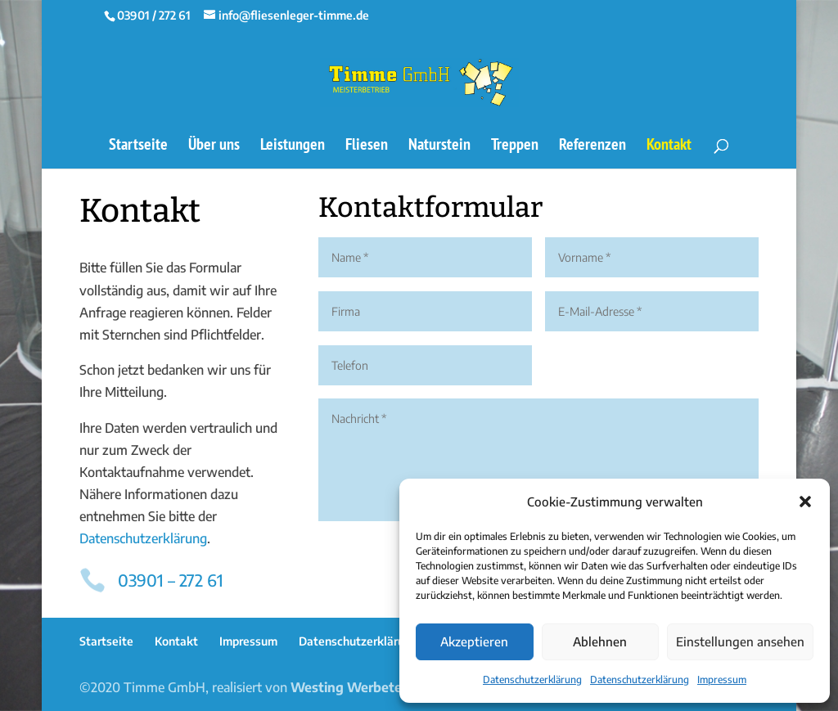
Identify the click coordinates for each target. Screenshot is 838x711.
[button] (805, 501)
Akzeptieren (474, 641)
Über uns (214, 146)
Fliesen (366, 146)
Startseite (138, 146)
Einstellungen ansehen (740, 641)
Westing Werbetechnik (363, 687)
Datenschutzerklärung (532, 679)
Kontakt (669, 146)
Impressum (721, 679)
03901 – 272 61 (170, 579)
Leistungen (292, 146)
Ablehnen (600, 641)
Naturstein (439, 146)
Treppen (514, 146)
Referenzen (592, 146)
